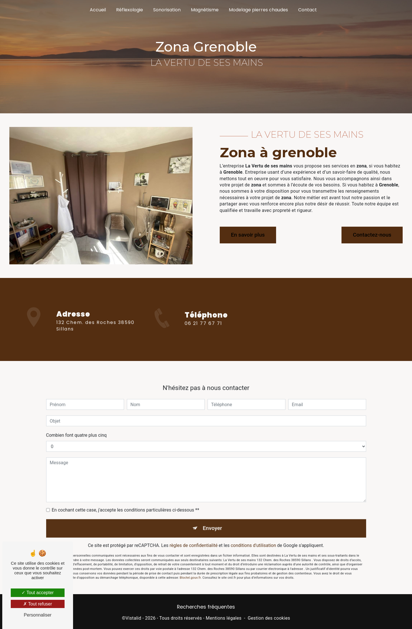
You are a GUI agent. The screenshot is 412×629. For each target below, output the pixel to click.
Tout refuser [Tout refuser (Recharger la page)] (37, 604)
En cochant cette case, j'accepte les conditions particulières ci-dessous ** (125, 504)
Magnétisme (205, 10)
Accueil (98, 10)
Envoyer (212, 522)
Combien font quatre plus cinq (76, 429)
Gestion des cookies (269, 618)
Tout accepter (38, 592)
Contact (307, 10)
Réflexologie (129, 10)
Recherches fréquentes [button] (206, 607)
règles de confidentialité (194, 539)
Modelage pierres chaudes (258, 10)
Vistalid (133, 618)
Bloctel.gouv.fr (190, 572)
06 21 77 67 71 (203, 329)
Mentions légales (223, 618)
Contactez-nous (372, 234)
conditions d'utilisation (253, 539)
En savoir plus (248, 234)
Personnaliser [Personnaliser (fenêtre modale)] (38, 615)
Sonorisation (167, 10)
